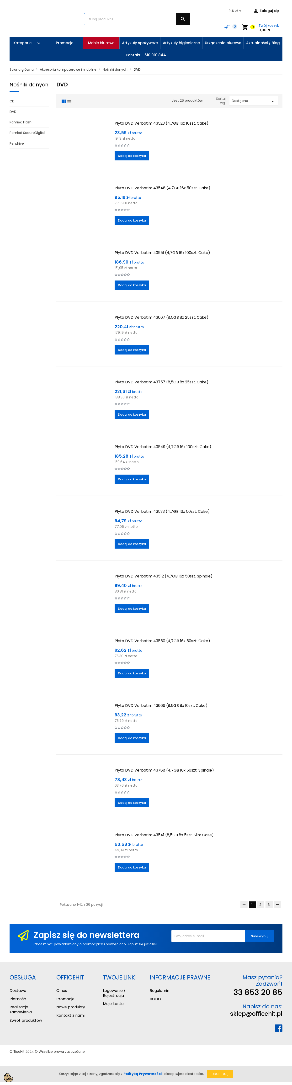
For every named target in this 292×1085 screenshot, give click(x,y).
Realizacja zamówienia (21, 1009)
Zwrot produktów (26, 1020)
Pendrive (17, 143)
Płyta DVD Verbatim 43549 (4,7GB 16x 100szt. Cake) (163, 447)
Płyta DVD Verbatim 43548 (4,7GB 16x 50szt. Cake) (162, 188)
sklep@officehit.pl (256, 1014)
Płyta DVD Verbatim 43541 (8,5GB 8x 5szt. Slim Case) (164, 835)
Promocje (65, 999)
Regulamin (159, 990)
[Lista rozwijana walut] (236, 11)
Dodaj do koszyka (132, 155)
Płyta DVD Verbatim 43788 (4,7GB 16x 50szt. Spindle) (164, 770)
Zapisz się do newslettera (86, 935)
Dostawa (18, 990)
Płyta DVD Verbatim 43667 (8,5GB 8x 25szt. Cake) (161, 317)
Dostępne (254, 101)
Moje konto (113, 1003)
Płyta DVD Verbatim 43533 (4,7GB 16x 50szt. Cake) (162, 511)
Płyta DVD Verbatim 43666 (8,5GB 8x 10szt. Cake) (161, 705)
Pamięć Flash (21, 122)
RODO (155, 999)
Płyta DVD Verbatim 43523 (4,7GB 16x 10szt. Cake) (161, 123)
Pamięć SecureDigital (27, 132)
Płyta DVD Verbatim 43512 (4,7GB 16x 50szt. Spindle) (163, 576)
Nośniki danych (29, 84)
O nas (61, 990)
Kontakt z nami (70, 1015)
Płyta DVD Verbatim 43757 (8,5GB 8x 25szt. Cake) (161, 382)
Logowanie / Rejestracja (114, 993)
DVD (13, 111)
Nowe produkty (70, 1007)
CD (12, 101)
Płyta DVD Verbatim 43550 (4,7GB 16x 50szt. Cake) (162, 641)
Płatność (18, 999)
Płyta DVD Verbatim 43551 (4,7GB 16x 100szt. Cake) (162, 252)
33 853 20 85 (258, 992)
